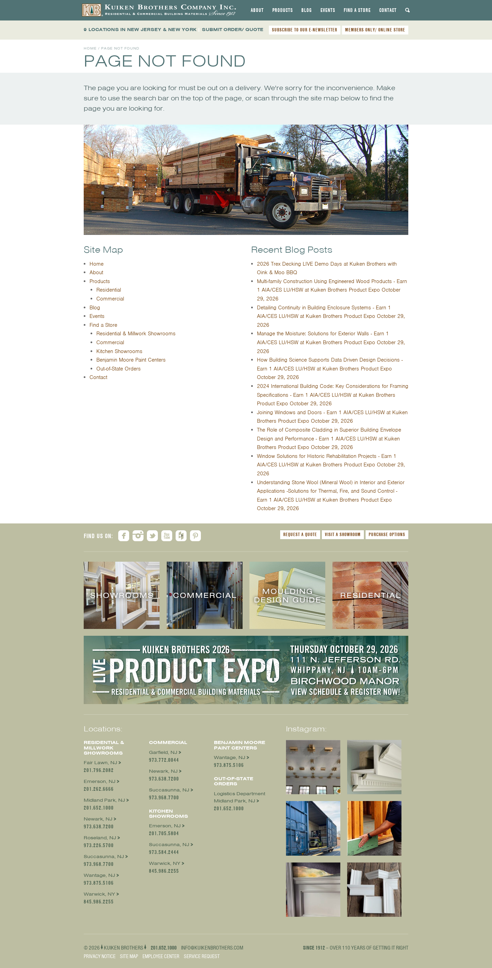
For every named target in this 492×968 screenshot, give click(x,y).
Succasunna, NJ (104, 856)
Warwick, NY (99, 894)
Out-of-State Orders (118, 368)
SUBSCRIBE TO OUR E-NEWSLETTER (304, 30)
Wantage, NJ (99, 875)
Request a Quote (300, 534)
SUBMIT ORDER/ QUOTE (232, 29)
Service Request (202, 956)
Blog (306, 10)
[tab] (257, 10)
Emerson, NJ (99, 781)
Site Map (129, 956)
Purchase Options (387, 534)
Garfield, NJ (163, 752)
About (257, 10)
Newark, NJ (98, 819)
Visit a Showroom (343, 534)
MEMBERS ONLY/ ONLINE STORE (375, 30)
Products (282, 10)
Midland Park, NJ (104, 800)
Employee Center (160, 956)
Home (90, 48)
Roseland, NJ (100, 838)
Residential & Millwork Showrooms (136, 333)
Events (327, 10)
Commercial (110, 298)
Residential (108, 289)
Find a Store (357, 10)
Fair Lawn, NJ (100, 763)
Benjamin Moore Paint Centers (131, 359)
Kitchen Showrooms (119, 351)
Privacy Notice (99, 956)
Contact (388, 10)
